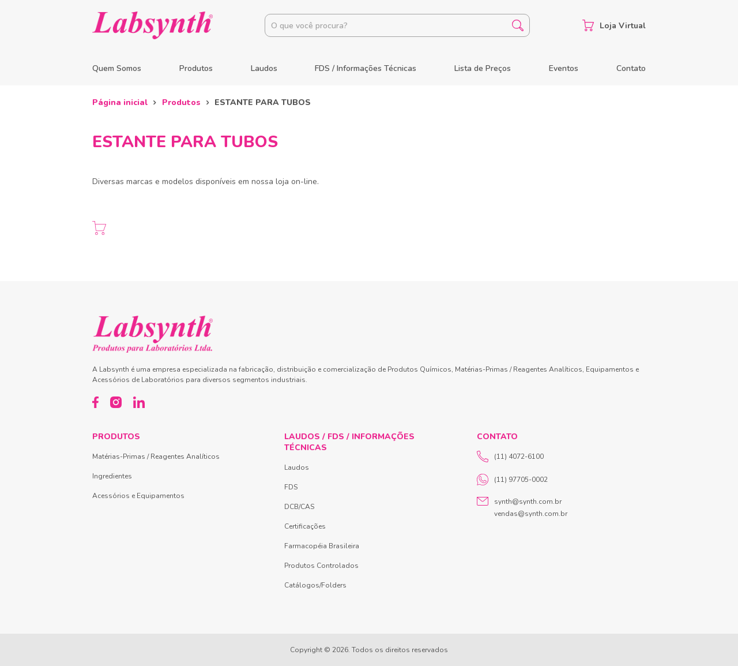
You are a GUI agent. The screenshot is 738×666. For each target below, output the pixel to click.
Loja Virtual (614, 25)
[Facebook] (95, 402)
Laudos (264, 68)
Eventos (563, 68)
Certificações (305, 526)
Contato (631, 68)
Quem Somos (116, 68)
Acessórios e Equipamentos (138, 495)
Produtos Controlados (321, 565)
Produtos (196, 68)
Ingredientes (112, 476)
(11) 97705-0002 (512, 479)
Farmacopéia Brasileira (321, 546)
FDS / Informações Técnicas (365, 68)
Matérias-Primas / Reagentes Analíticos (156, 456)
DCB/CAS (299, 506)
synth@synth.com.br (528, 501)
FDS (291, 487)
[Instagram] (116, 402)
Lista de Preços (482, 68)
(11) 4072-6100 (510, 456)
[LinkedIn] (139, 402)
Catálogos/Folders (315, 585)
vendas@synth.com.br (530, 513)
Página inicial (120, 102)
